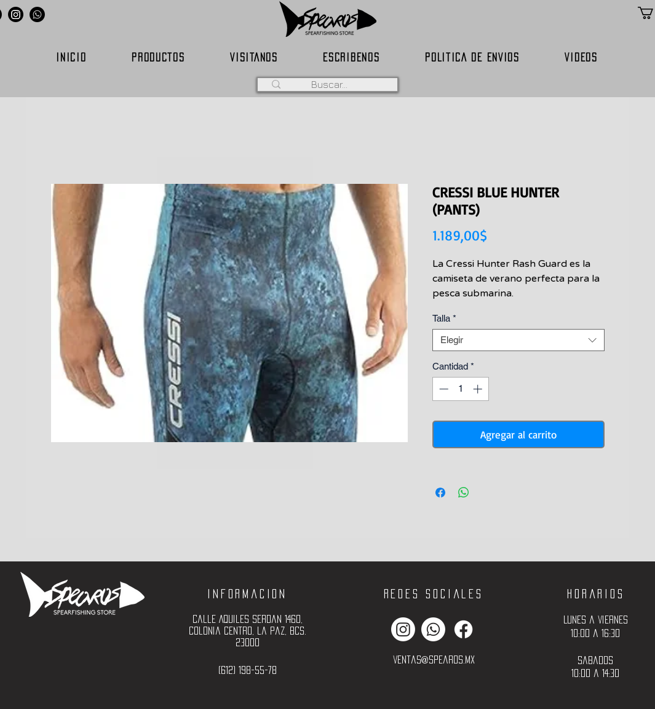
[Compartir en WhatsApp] (463, 492)
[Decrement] (442, 389)
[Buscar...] (329, 84)
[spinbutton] (460, 389)
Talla (444, 318)
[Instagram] (15, 14)
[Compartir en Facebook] (440, 492)
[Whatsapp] (37, 14)
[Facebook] (463, 629)
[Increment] (478, 389)
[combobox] (518, 340)
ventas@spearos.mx (434, 659)
